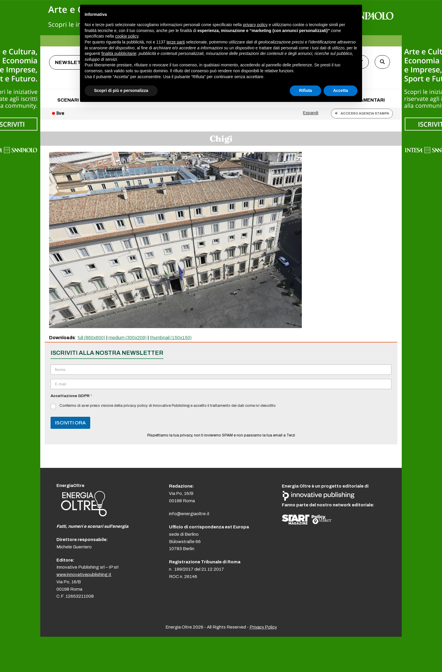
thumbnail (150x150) (171, 337)
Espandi (310, 112)
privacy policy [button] (255, 24)
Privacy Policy (263, 627)
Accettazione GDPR (71, 396)
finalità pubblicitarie (118, 53)
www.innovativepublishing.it (83, 574)
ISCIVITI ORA (70, 423)
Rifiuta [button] (305, 90)
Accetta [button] (340, 90)
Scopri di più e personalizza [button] (121, 90)
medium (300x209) (127, 337)
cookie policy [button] (126, 36)
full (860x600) (91, 337)
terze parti (176, 42)
